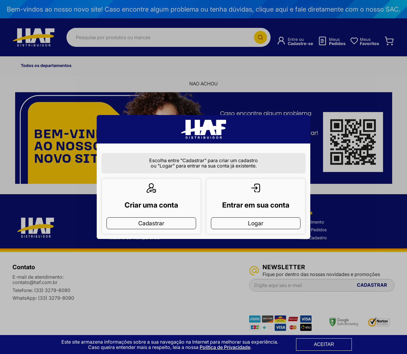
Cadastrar (151, 213)
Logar (255, 213)
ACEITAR (324, 344)
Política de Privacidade (225, 347)
